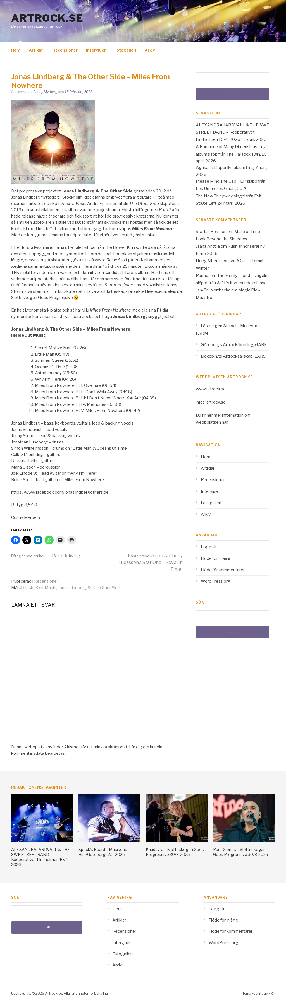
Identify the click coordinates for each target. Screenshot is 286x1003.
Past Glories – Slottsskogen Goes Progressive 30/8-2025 (240, 852)
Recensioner (65, 50)
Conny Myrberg (45, 92)
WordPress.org (215, 581)
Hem (15, 50)
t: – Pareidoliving (45, 555)
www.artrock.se (211, 388)
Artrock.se (47, 18)
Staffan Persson (211, 231)
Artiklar (36, 50)
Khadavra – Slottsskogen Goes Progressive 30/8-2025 (175, 852)
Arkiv (150, 50)
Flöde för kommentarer (223, 569)
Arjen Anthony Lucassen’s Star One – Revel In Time (150, 562)
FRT (272, 993)
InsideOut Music (40, 587)
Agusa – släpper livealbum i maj (225, 167)
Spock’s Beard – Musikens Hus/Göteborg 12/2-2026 (102, 852)
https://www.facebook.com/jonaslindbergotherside (60, 492)
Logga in (209, 546)
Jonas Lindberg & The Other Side (89, 587)
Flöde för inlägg (215, 558)
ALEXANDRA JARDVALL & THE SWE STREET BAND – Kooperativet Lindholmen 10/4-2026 (232, 132)
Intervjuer (96, 50)
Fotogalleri (125, 50)
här (224, 422)
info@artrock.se (211, 402)
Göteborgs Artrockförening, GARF (234, 344)
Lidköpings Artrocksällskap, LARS (233, 356)
